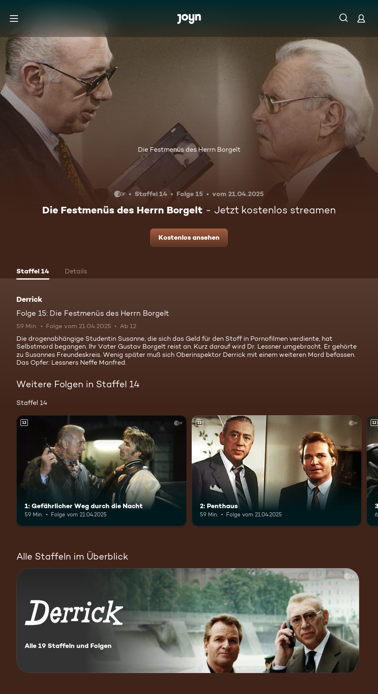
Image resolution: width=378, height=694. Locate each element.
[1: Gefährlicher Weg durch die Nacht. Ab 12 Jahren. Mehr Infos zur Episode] (101, 470)
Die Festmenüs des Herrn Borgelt (189, 149)
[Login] (361, 18)
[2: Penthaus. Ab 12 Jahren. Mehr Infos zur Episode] (277, 470)
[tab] (33, 272)
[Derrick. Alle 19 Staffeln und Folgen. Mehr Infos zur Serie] (187, 620)
